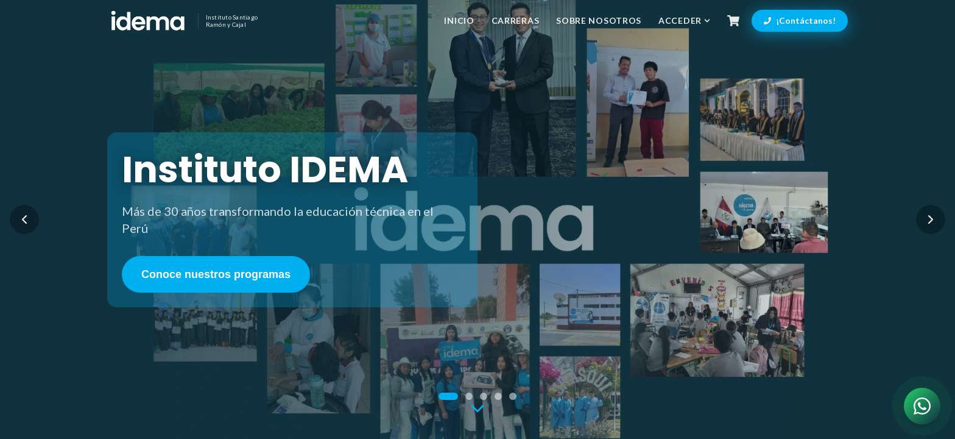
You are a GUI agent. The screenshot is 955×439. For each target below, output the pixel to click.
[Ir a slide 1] (448, 396)
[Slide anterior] (24, 219)
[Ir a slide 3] (483, 396)
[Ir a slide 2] (469, 396)
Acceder (684, 20)
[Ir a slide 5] (512, 396)
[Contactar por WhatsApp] (922, 406)
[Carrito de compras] (733, 21)
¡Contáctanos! (800, 20)
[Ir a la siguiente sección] (477, 409)
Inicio (459, 20)
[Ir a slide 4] (498, 396)
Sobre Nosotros (598, 20)
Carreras (516, 20)
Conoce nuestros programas (216, 274)
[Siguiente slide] (930, 219)
